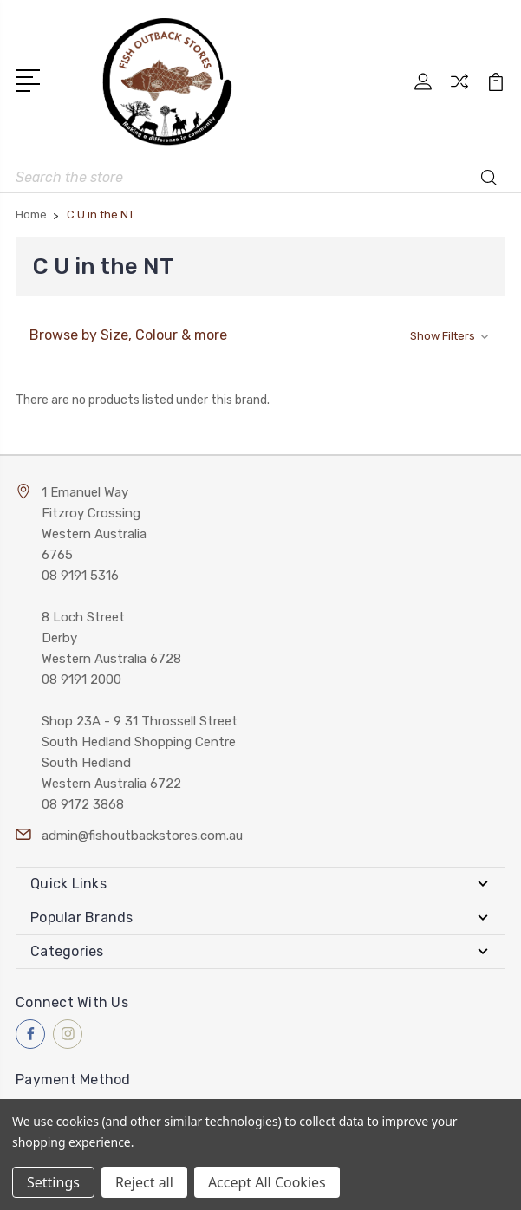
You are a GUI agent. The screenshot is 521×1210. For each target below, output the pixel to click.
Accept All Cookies (267, 1182)
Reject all (144, 1182)
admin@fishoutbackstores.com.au (142, 835)
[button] (260, 335)
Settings (53, 1182)
